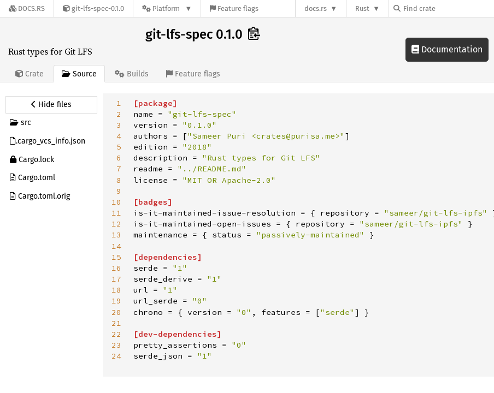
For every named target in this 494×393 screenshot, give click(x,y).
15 (116, 257)
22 (116, 334)
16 (116, 268)
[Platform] (167, 8)
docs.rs (315, 8)
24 (116, 356)
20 (116, 312)
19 (116, 301)
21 (116, 323)
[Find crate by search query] (448, 8)
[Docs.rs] (27, 8)
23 (116, 345)
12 (116, 224)
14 (116, 246)
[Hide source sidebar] (51, 105)
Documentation (447, 49)
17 (116, 279)
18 (116, 290)
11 (116, 213)
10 (116, 202)
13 (116, 235)
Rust (362, 8)
